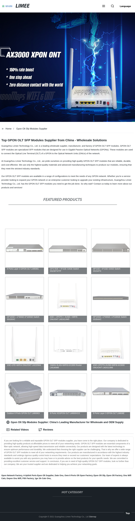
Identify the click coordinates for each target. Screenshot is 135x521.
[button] (103, 6)
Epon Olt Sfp (99, 475)
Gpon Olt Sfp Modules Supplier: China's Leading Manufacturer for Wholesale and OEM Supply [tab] (65, 422)
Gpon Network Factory (11, 475)
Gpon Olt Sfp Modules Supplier (31, 129)
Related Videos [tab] (17, 429)
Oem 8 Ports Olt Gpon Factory (79, 475)
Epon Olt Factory (114, 475)
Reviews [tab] (46, 429)
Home (9, 129)
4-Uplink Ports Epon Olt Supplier (38, 475)
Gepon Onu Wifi (14, 478)
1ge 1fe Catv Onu (43, 478)
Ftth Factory (28, 478)
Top (128, 513)
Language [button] (125, 6)
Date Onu (59, 475)
